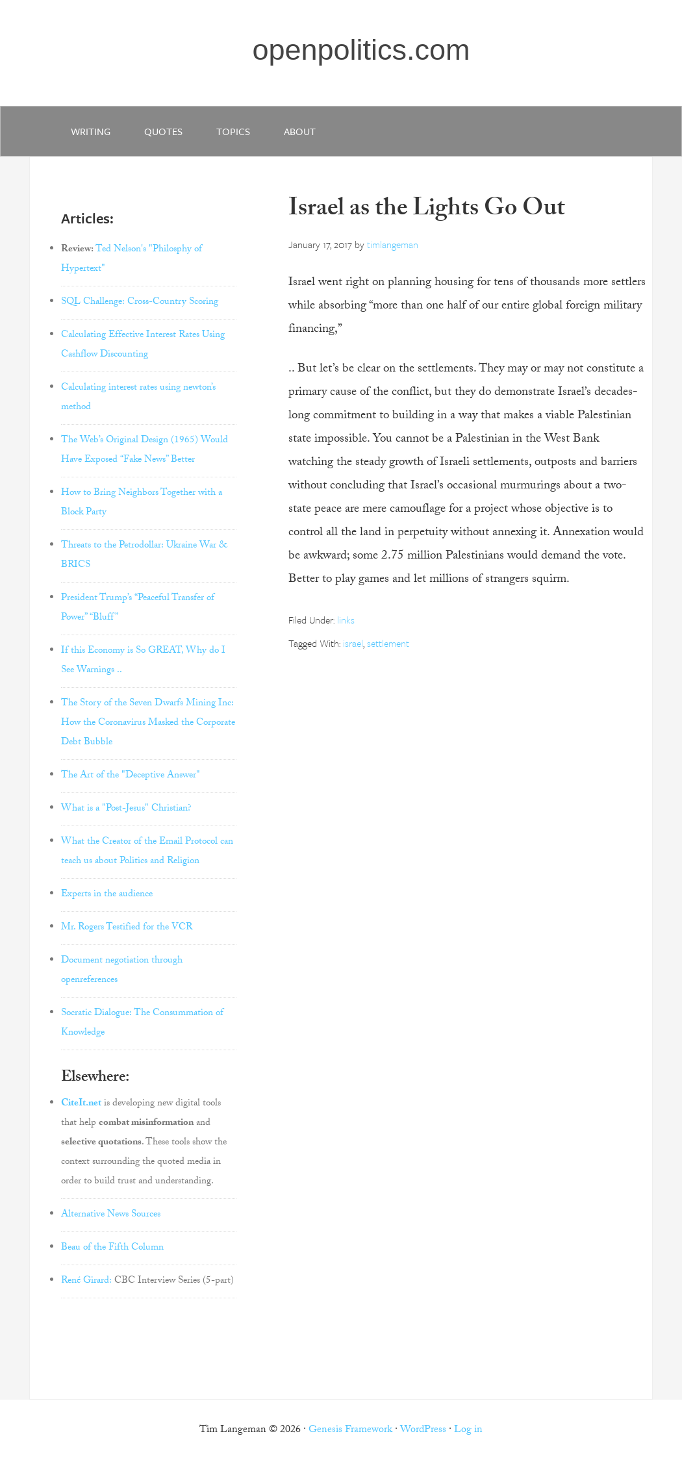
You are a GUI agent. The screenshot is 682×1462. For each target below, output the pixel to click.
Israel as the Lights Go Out (426, 211)
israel (353, 643)
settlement (388, 643)
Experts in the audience (107, 895)
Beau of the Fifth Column (112, 1248)
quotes (163, 131)
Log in (468, 1430)
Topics (233, 131)
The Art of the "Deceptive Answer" (130, 776)
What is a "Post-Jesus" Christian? (126, 809)
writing (90, 131)
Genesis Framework (350, 1430)
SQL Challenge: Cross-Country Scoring (139, 302)
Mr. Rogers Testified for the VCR (126, 928)
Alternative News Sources (110, 1215)
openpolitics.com (361, 49)
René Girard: (86, 1281)
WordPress (423, 1430)
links (346, 619)
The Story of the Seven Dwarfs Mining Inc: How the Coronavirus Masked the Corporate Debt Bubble (148, 723)
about (300, 131)
